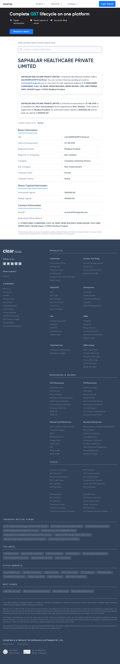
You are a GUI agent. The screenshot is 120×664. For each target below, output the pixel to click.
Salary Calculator (90, 504)
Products (41, 4)
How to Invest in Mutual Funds (62, 427)
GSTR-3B (53, 415)
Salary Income (89, 398)
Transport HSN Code (91, 357)
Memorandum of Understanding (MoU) (98, 427)
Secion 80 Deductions (92, 270)
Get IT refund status (91, 501)
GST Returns (55, 391)
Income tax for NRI (90, 273)
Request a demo (21, 31)
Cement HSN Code (91, 353)
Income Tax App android (93, 263)
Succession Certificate (92, 440)
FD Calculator (55, 501)
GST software (55, 299)
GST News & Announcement (61, 398)
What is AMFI (55, 450)
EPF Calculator (89, 508)
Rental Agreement (90, 450)
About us (6, 289)
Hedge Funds (55, 440)
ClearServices (55, 273)
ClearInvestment (56, 270)
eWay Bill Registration (92, 306)
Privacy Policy (8, 644)
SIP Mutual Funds (57, 437)
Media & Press (8, 299)
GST (51, 292)
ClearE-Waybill (89, 295)
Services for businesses (92, 335)
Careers (6, 295)
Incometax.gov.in (90, 408)
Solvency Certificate (91, 444)
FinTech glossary (9, 312)
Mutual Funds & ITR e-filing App (62, 277)
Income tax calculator (59, 470)
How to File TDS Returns (93, 401)
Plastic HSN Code (90, 360)
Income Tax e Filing (57, 263)
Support (6, 276)
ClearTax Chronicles (11, 316)
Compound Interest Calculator (62, 511)
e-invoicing (54, 306)
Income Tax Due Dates (92, 415)
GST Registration (57, 388)
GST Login (54, 295)
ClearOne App (89, 338)
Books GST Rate (90, 367)
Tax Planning (55, 267)
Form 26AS (87, 391)
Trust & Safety (8, 323)
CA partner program (58, 321)
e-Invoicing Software (91, 299)
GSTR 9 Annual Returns (59, 401)
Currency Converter (58, 508)
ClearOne (87, 324)
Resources (57, 4)
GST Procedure (56, 394)
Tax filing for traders (57, 353)
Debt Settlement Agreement (95, 447)
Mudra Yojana (88, 430)
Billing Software (89, 328)
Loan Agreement (90, 437)
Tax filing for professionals (60, 350)
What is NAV (55, 454)
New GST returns (56, 302)
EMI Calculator (55, 473)
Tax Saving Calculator (92, 498)
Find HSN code (89, 494)
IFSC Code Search (90, 477)
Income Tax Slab (90, 388)
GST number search (91, 473)
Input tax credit (56, 309)
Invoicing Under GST (58, 408)
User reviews (8, 302)
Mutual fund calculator (59, 477)
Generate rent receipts (92, 480)
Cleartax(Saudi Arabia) (12, 326)
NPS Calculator (89, 487)
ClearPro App (55, 335)
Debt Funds (54, 444)
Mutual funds (55, 280)
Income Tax (88, 267)
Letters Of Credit (90, 454)
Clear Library (8, 309)
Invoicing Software (90, 331)
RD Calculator (55, 498)
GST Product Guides (11, 319)
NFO (51, 447)
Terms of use (22, 644)
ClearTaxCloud (56, 331)
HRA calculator (56, 494)
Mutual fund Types (57, 430)
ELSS (52, 433)
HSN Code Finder (90, 350)
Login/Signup (107, 4)
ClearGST (87, 292)
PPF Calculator (89, 470)
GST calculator (56, 487)
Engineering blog (9, 306)
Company (73, 4)
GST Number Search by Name (95, 511)
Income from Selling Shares (94, 411)
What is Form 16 (89, 394)
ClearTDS (87, 302)
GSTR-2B (53, 411)
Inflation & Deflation (91, 433)
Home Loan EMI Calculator (94, 484)
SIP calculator (55, 484)
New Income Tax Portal (92, 405)
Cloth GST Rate (89, 363)
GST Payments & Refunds (60, 405)
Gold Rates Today (57, 504)
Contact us (7, 292)
